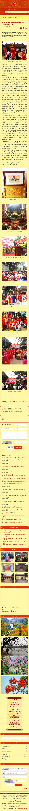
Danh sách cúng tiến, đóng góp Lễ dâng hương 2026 (15, 544)
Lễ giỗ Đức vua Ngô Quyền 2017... (11, 610)
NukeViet (11, 810)
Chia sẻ (3, 418)
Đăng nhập (18, 785)
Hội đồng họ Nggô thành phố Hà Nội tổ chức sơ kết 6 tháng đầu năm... (15, 531)
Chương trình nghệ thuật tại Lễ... (10, 611)
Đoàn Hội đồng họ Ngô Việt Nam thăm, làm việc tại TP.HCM (14, 539)
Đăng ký (25, 788)
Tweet (3, 419)
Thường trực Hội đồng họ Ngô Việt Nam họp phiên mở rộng (14, 535)
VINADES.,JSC (22, 810)
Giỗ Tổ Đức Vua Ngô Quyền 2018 (11, 607)
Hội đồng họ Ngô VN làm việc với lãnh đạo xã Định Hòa (14, 542)
